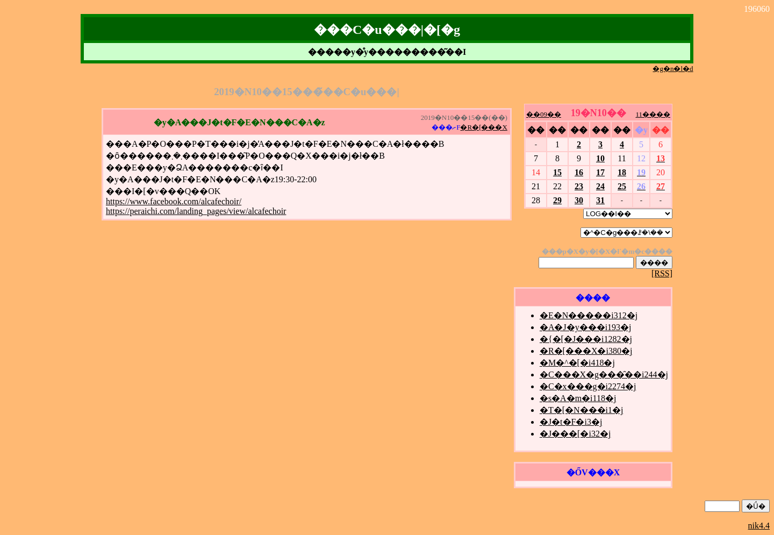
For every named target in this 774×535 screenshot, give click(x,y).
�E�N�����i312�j (588, 315)
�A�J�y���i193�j (586, 327)
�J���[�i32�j (575, 433)
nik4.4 (759, 525)
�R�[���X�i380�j (586, 350)
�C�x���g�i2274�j (588, 386)
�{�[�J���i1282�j (586, 339)
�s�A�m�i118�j (578, 398)
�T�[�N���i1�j (582, 410)
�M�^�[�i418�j (577, 362)
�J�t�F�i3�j (571, 421)
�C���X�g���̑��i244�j (604, 374)
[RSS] (661, 273)
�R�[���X (483, 127)
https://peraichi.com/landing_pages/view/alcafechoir (196, 211)
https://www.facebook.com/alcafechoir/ (173, 201)
